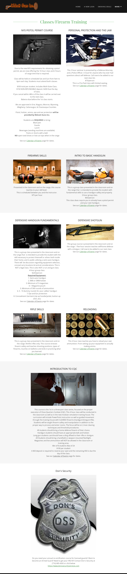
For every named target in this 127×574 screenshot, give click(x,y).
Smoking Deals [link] (104, 7)
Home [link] (78, 7)
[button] (118, 6)
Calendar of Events (34, 141)
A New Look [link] (89, 7)
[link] (21, 6)
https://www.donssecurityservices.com (63, 566)
